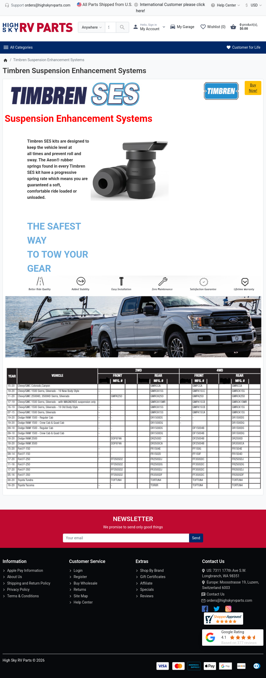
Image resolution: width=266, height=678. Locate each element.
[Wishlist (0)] (214, 27)
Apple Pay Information (25, 570)
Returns (80, 589)
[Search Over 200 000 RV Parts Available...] (110, 27)
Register (80, 577)
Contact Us (215, 594)
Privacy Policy (18, 589)
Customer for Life (243, 47)
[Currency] (252, 5)
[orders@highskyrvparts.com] (37, 5)
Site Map (81, 596)
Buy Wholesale (85, 583)
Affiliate (146, 583)
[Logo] (38, 27)
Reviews (146, 596)
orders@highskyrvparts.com (229, 600)
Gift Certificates (152, 577)
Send (196, 538)
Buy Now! (253, 88)
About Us (14, 577)
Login (78, 570)
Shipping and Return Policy (28, 583)
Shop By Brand (152, 570)
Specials (147, 589)
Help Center (83, 602)
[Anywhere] (91, 27)
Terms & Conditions (23, 596)
